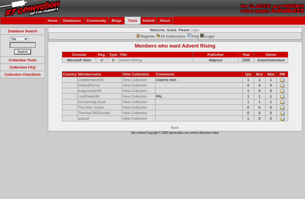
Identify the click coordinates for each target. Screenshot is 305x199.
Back (175, 127)
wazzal (83, 118)
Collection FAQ (22, 67)
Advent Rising (198, 46)
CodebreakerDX (91, 80)
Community (96, 21)
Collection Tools (22, 60)
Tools (132, 21)
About (165, 21)
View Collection (134, 80)
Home (53, 21)
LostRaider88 (88, 96)
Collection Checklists (22, 74)
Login (195, 30)
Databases (72, 21)
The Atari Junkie (91, 107)
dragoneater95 (89, 91)
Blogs (116, 21)
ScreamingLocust (92, 102)
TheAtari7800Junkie (94, 113)
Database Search (22, 31)
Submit (148, 21)
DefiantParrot (88, 85)
